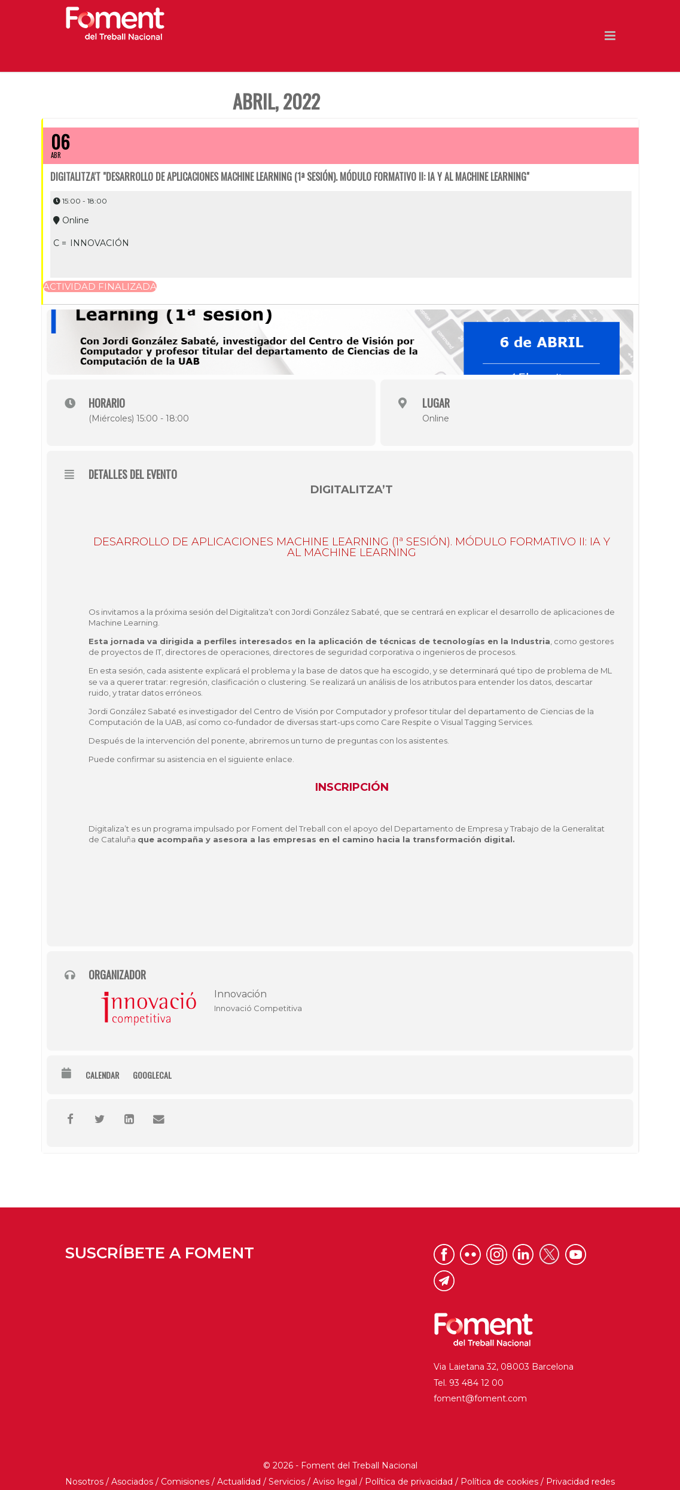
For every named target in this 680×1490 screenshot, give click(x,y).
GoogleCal (152, 1052)
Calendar (102, 1052)
